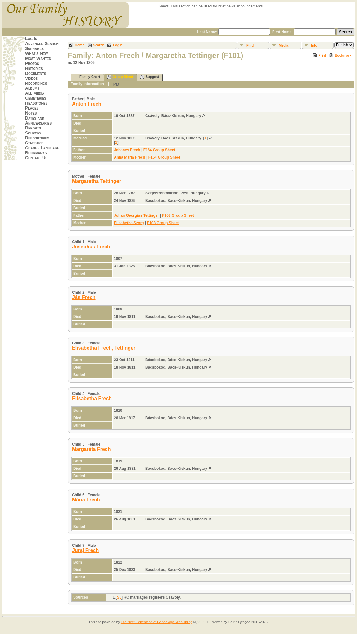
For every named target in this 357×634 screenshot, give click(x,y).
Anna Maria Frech (129, 157)
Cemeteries (35, 98)
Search (99, 45)
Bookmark (343, 55)
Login (117, 45)
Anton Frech (86, 103)
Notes (31, 113)
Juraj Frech (85, 550)
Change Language (42, 147)
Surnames (34, 48)
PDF (117, 84)
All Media (34, 93)
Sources (33, 132)
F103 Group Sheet (178, 215)
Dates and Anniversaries (38, 120)
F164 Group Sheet (159, 150)
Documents (35, 73)
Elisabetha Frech (92, 398)
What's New (36, 53)
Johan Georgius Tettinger (136, 215)
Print (322, 55)
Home (79, 45)
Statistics (34, 142)
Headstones (36, 103)
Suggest (149, 77)
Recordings (36, 83)
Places (31, 108)
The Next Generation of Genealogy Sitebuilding (156, 622)
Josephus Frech (91, 246)
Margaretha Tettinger (96, 181)
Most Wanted (38, 58)
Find (250, 45)
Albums (32, 88)
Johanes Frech (127, 150)
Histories (34, 68)
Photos (32, 63)
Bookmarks (36, 152)
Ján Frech (84, 297)
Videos (31, 78)
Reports (33, 127)
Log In (31, 38)
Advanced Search (42, 43)
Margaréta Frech (91, 449)
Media (283, 45)
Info (314, 45)
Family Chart (87, 77)
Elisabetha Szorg (129, 223)
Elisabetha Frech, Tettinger (103, 348)
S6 (119, 597)
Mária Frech (86, 499)
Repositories (37, 137)
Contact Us (36, 157)
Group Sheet (120, 77)
